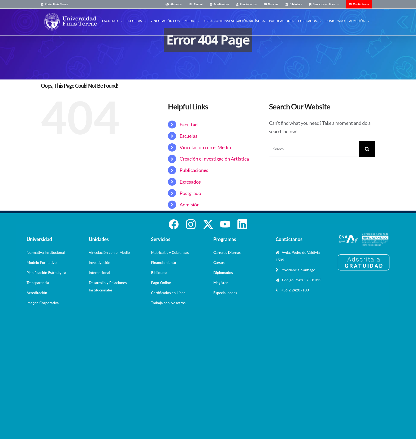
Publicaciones (194, 170)
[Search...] (314, 149)
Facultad (189, 124)
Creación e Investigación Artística (214, 159)
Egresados (190, 182)
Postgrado (190, 193)
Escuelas (188, 136)
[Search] (367, 149)
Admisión (190, 204)
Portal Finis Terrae (56, 4)
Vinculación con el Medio (205, 147)
